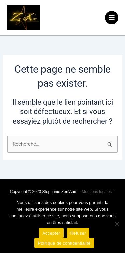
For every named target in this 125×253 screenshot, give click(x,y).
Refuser (78, 233)
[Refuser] (116, 223)
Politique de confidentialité (64, 243)
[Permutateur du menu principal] (111, 17)
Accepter (51, 233)
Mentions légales (97, 191)
